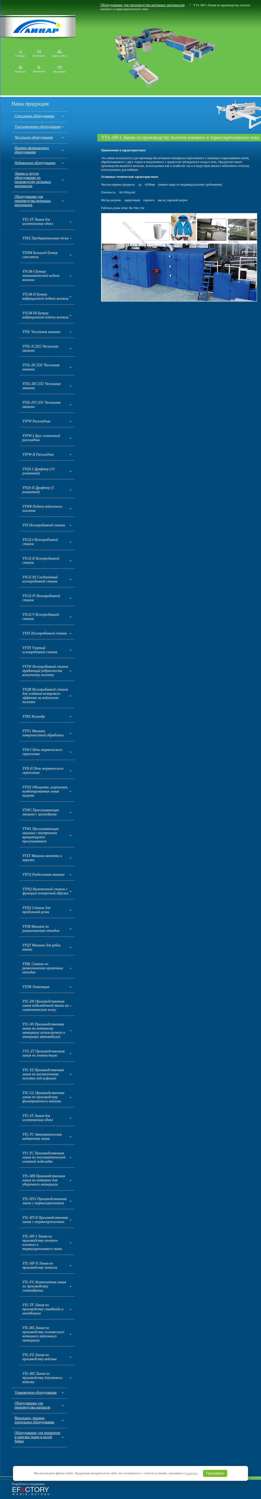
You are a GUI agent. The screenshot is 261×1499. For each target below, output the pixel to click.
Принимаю (215, 1473)
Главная (20, 54)
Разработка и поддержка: (28, 1484)
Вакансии (39, 70)
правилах (192, 1473)
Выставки (59, 70)
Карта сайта (59, 54)
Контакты (39, 54)
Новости (20, 70)
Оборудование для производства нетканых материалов (142, 5)
